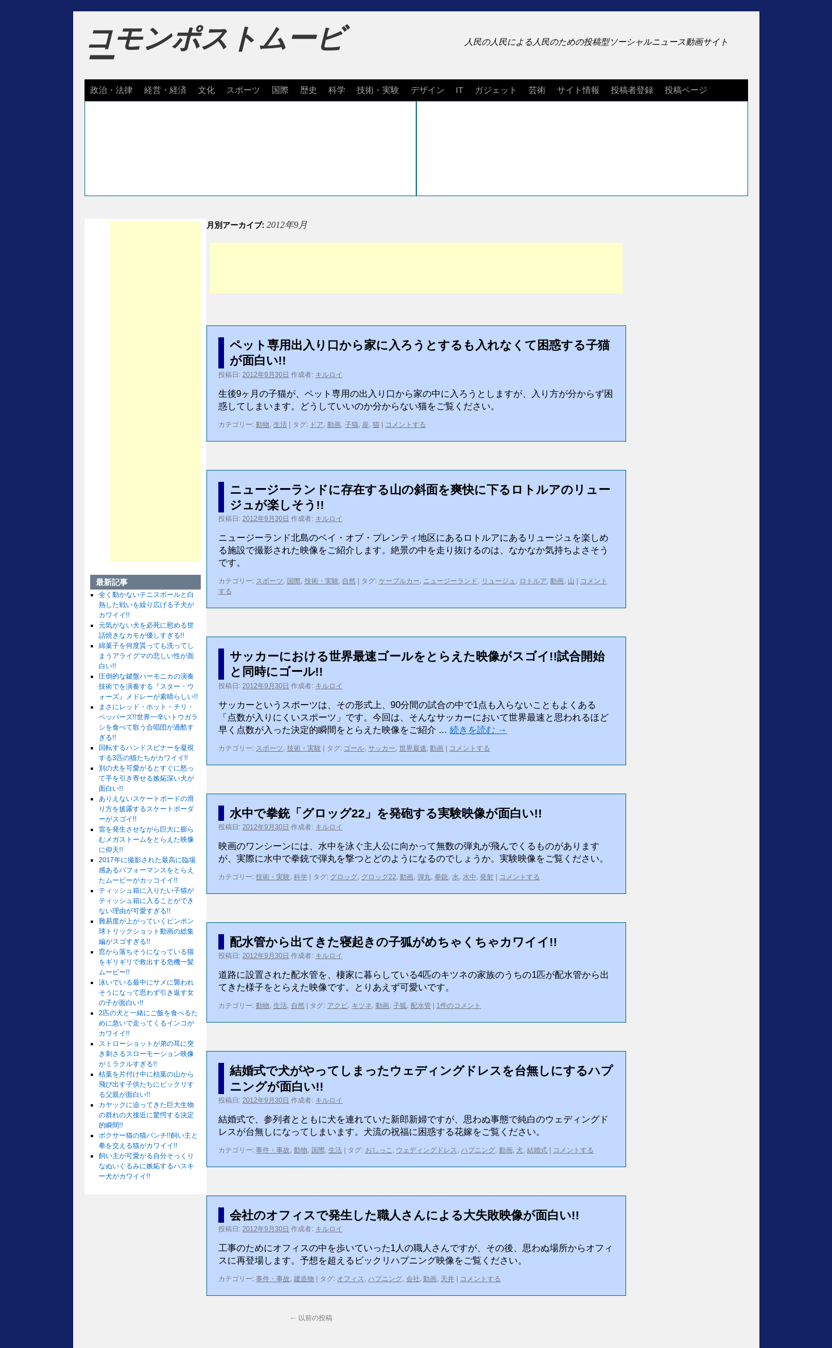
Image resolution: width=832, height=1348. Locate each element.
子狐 (400, 1006)
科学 (336, 90)
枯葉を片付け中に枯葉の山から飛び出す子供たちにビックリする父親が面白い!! (146, 1084)
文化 (206, 90)
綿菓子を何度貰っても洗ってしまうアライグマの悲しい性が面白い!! (146, 656)
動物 (262, 425)
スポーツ (243, 90)
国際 (280, 90)
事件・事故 (273, 1150)
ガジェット (496, 90)
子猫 (351, 425)
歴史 (308, 90)
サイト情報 (578, 90)
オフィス (350, 1279)
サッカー (381, 748)
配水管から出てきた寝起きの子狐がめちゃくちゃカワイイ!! (394, 941)
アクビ (337, 1006)
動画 (334, 425)
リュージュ (499, 581)
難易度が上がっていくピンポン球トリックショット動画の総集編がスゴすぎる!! (146, 931)
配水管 (421, 1006)
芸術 (537, 90)
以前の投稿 (311, 1318)
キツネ (362, 1006)
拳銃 (441, 877)
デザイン (428, 90)
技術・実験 (378, 90)
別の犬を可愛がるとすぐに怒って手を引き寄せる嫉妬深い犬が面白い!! (146, 778)
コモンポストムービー (214, 49)
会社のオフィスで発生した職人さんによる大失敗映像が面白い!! (405, 1215)
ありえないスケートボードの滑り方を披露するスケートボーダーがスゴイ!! (146, 809)
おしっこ (378, 1150)
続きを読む (478, 730)
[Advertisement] (416, 268)
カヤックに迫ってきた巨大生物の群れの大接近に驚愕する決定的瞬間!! (146, 1115)
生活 (280, 425)
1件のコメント (459, 1006)
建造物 (304, 1279)
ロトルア (533, 581)
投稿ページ (686, 90)
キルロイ (329, 375)
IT (459, 90)
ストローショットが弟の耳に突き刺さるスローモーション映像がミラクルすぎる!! (146, 1054)
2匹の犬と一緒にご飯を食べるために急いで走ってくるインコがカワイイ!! (148, 1023)
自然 (349, 581)
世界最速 (412, 748)
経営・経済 (165, 90)
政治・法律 (111, 90)
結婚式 (537, 1150)
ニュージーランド (450, 581)
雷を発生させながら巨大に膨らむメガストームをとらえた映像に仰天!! (146, 839)
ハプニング (478, 1150)
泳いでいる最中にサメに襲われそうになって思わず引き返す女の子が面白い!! (146, 992)
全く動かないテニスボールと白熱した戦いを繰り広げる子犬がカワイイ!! (146, 605)
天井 (447, 1279)
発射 (486, 877)
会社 (413, 1279)
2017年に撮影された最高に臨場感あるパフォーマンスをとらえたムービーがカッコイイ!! (147, 870)
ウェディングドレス (426, 1150)
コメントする (405, 425)
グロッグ (343, 877)
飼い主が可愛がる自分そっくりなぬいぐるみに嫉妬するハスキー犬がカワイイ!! (146, 1166)
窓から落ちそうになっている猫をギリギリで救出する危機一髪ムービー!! (146, 962)
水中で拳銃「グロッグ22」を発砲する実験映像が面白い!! (386, 813)
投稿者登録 (632, 90)
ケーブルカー (399, 581)
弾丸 (424, 877)
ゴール (354, 748)
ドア (316, 425)
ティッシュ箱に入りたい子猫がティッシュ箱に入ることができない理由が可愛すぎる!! (146, 901)
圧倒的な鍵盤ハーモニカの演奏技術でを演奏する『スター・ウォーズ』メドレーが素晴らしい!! (148, 686)
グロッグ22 (378, 877)
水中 (469, 877)
